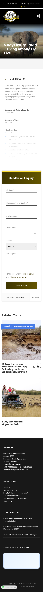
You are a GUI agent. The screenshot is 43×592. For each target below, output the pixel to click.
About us (7, 487)
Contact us (7, 501)
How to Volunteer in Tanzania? (15, 493)
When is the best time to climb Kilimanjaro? (20, 534)
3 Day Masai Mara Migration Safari (12, 423)
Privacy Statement (18, 277)
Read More (21, 157)
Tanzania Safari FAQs (11, 496)
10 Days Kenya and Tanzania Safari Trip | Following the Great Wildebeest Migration (14, 368)
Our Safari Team (10, 490)
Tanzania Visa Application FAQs (15, 498)
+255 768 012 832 (10, 467)
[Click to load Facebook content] (21, 561)
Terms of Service (28, 274)
